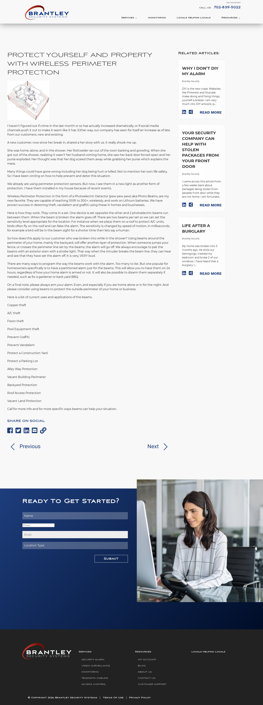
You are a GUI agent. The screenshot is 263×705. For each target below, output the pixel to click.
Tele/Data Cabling (94, 678)
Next (159, 446)
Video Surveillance (95, 665)
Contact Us (146, 678)
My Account (234, 3)
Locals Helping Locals (194, 17)
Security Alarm (92, 659)
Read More (211, 112)
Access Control (93, 684)
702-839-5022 (227, 7)
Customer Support (152, 684)
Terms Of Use (113, 697)
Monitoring (157, 17)
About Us (145, 672)
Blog (142, 665)
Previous (24, 446)
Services (127, 17)
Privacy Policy (140, 697)
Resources (230, 17)
